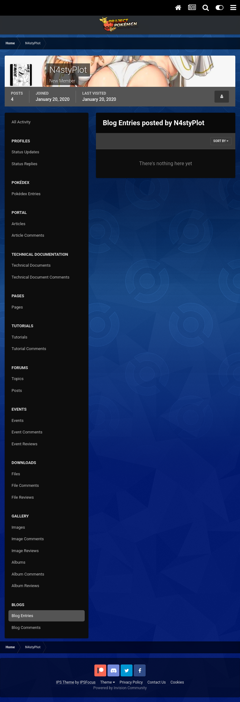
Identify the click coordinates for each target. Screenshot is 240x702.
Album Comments (28, 574)
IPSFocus (87, 682)
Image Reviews (25, 550)
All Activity (21, 122)
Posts (17, 390)
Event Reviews (25, 444)
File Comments (25, 485)
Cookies (177, 682)
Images (18, 527)
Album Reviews (25, 585)
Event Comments (27, 432)
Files (16, 474)
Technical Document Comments (40, 277)
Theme (107, 682)
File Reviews (23, 497)
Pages (17, 307)
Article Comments (28, 235)
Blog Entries (22, 615)
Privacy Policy (131, 682)
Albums (18, 562)
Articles (18, 223)
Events (17, 420)
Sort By (220, 141)
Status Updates (25, 152)
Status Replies (25, 163)
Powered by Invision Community (120, 688)
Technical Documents (31, 265)
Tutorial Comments (29, 348)
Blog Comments (26, 627)
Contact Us (157, 682)
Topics (18, 378)
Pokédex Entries (26, 193)
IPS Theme (65, 682)
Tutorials (19, 337)
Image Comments (28, 538)
